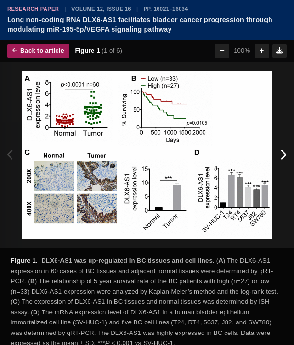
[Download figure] (279, 51)
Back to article (38, 50)
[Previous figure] (11, 155)
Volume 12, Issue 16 (101, 9)
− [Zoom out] (222, 50)
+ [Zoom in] (262, 50)
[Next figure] (283, 155)
